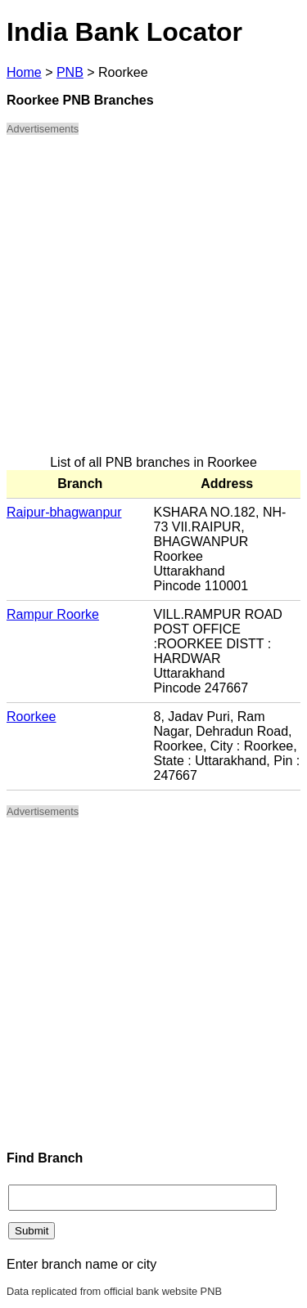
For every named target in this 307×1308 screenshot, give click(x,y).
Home (24, 72)
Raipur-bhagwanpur (64, 512)
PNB (70, 72)
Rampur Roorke (53, 614)
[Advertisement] (153, 302)
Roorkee (31, 716)
